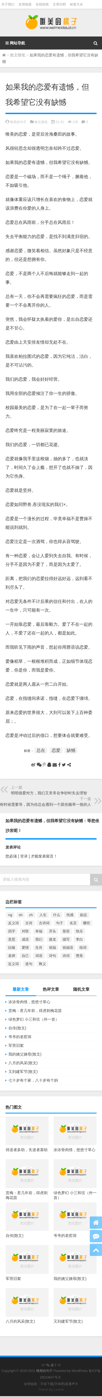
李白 (79, 939)
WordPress (80, 1371)
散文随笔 (17, 55)
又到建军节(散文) (23, 1071)
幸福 (38, 931)
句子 (59, 923)
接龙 (52, 939)
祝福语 (68, 947)
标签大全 (76, 4)
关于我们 (7, 4)
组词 (82, 947)
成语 (25, 939)
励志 (83, 915)
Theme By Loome (51, 1390)
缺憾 (71, 750)
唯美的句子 (18, 122)
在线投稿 (42, 4)
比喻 (11, 947)
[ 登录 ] (24, 856)
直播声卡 (71, 1384)
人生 (43, 915)
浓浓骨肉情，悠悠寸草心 (29, 1002)
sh (21, 915)
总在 (40, 750)
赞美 (79, 956)
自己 (25, 956)
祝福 (52, 947)
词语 (38, 956)
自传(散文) (17, 1028)
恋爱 (56, 750)
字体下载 (46, 1384)
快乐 (79, 931)
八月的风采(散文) (23, 1063)
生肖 (38, 947)
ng (10, 915)
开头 (52, 931)
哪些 (86, 923)
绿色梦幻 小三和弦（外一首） (33, 1019)
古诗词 (44, 923)
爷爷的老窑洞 (19, 1037)
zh (31, 915)
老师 (11, 956)
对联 (25, 931)
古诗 (28, 923)
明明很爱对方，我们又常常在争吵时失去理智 (49, 793)
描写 (66, 939)
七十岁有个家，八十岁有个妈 (33, 1080)
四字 (11, 931)
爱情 (25, 947)
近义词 (13, 964)
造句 (28, 964)
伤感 (69, 915)
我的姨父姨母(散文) (24, 1054)
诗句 (52, 956)
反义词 (13, 923)
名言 (73, 923)
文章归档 (59, 4)
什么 (56, 915)
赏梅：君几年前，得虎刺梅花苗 (35, 1010)
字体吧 (59, 1384)
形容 (66, 931)
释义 (42, 964)
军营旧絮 (16, 1045)
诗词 (66, 956)
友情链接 (25, 4)
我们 (38, 939)
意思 (11, 939)
